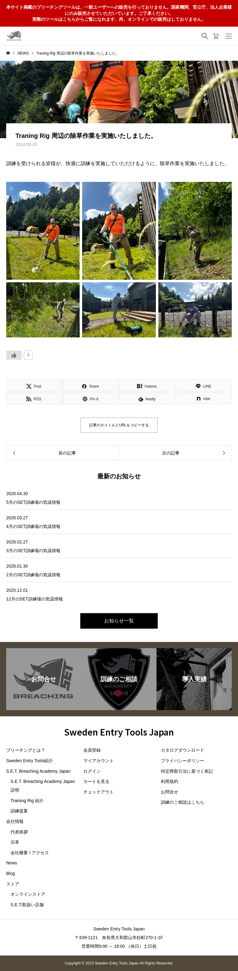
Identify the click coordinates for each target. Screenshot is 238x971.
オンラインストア (28, 894)
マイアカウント (98, 760)
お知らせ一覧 (119, 620)
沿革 (15, 842)
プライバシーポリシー (182, 760)
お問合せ (169, 791)
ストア (12, 883)
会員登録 (92, 750)
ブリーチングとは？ (25, 750)
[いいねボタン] (14, 355)
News (11, 862)
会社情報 (15, 821)
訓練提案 (19, 810)
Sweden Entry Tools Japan (119, 732)
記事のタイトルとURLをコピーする (119, 425)
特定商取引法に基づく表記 (187, 771)
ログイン (92, 771)
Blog (10, 873)
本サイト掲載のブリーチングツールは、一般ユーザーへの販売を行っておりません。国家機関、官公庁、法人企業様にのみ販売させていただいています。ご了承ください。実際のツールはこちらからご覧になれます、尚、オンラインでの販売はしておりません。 (119, 13)
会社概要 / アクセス (30, 852)
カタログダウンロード (182, 750)
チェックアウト (98, 791)
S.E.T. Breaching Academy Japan (38, 771)
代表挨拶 (19, 831)
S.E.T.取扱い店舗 (27, 904)
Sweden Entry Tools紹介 (29, 760)
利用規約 (169, 781)
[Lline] (204, 386)
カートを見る (96, 781)
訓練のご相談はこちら (182, 802)
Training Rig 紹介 (27, 800)
